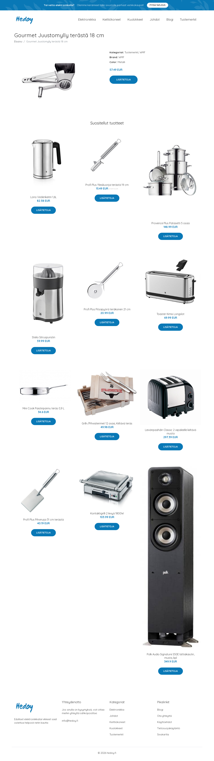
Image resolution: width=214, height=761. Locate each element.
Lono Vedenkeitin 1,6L (43, 199)
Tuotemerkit (188, 21)
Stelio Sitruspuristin (43, 339)
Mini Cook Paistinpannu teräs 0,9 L (43, 410)
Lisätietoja (123, 81)
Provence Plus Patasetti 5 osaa (170, 225)
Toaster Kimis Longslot (170, 316)
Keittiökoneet (111, 21)
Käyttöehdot (164, 724)
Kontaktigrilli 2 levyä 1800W (107, 515)
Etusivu (18, 43)
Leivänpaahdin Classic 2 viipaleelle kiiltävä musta (170, 434)
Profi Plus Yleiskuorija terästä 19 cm (107, 187)
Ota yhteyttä (164, 718)
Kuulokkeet (135, 21)
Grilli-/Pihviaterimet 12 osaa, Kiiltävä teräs (107, 425)
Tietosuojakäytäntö (168, 730)
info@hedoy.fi (70, 723)
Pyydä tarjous (158, 5)
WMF (142, 54)
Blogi (169, 21)
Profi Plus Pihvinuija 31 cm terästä (43, 522)
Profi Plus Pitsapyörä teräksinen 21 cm (107, 311)
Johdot (155, 21)
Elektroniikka (87, 21)
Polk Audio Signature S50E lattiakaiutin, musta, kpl (170, 658)
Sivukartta (163, 736)
